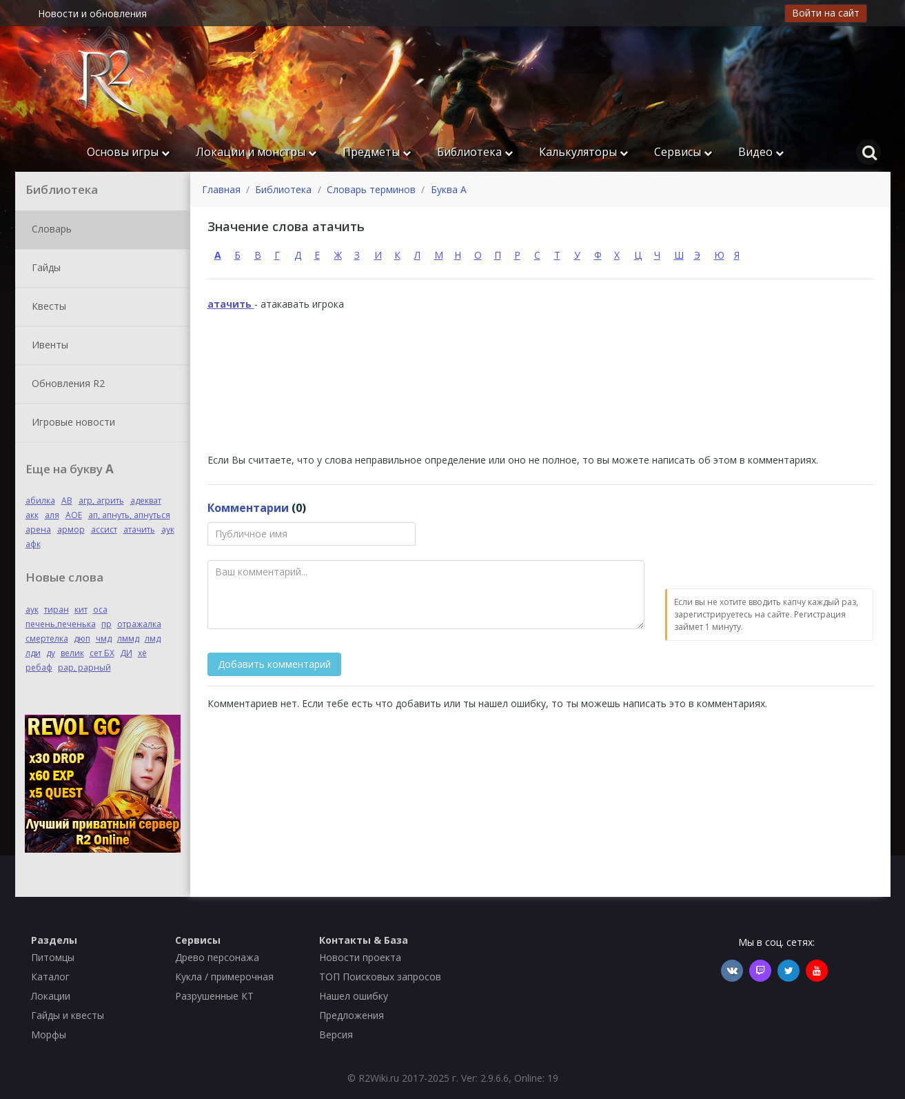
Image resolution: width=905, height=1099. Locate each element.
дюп (82, 638)
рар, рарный (84, 667)
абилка (40, 500)
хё (142, 653)
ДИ (126, 653)
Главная (221, 189)
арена (38, 529)
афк (33, 544)
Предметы (377, 151)
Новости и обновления (92, 13)
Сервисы (683, 151)
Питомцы (52, 957)
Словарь (49, 230)
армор (71, 529)
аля (52, 515)
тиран (56, 609)
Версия (336, 1034)
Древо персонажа (217, 957)
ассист (104, 529)
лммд (128, 638)
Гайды (43, 268)
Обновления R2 (65, 384)
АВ (66, 500)
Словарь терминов (371, 189)
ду (50, 653)
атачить (139, 529)
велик (72, 653)
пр (106, 624)
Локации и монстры (256, 151)
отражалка (139, 624)
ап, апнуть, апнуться (129, 515)
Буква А (449, 189)
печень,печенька (61, 624)
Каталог (50, 976)
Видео (761, 151)
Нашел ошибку (353, 995)
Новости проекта (360, 957)
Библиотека (475, 151)
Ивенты (47, 346)
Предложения (351, 1015)
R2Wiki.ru (378, 1078)
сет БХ (102, 653)
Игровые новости (70, 423)
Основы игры (128, 151)
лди (33, 653)
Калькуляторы (583, 151)
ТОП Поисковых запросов (380, 976)
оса (100, 609)
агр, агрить (101, 500)
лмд (153, 638)
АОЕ (73, 515)
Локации (50, 995)
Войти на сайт (826, 12)
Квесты (46, 307)
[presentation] (770, 549)
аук (167, 529)
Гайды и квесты (67, 1015)
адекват (145, 500)
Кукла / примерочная (224, 976)
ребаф (39, 667)
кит (81, 609)
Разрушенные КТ (214, 995)
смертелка (47, 638)
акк (32, 515)
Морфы (48, 1034)
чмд (104, 638)
